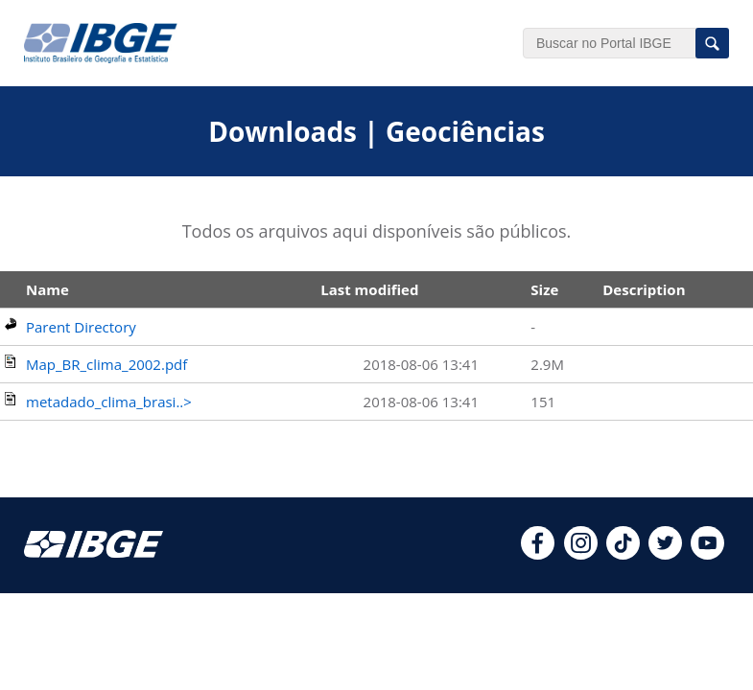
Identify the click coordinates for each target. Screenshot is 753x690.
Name (47, 289)
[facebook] (537, 553)
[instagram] (581, 553)
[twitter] (665, 553)
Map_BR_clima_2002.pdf (106, 364)
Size (544, 289)
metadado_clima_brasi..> (109, 401)
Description (643, 289)
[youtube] (707, 553)
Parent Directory (81, 326)
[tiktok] (623, 553)
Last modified (369, 289)
